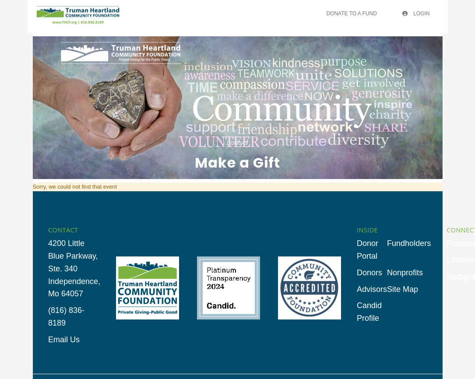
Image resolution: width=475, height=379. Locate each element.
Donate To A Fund (351, 14)
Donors (369, 272)
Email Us (64, 339)
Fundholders (409, 243)
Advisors (372, 289)
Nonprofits (405, 272)
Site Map (402, 289)
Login (416, 14)
